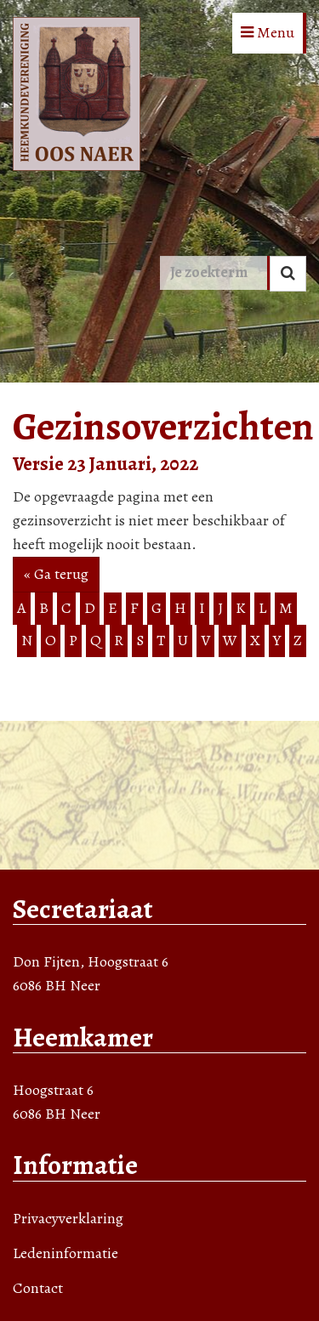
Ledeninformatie (65, 1253)
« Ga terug (56, 574)
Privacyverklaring (68, 1218)
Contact (38, 1288)
